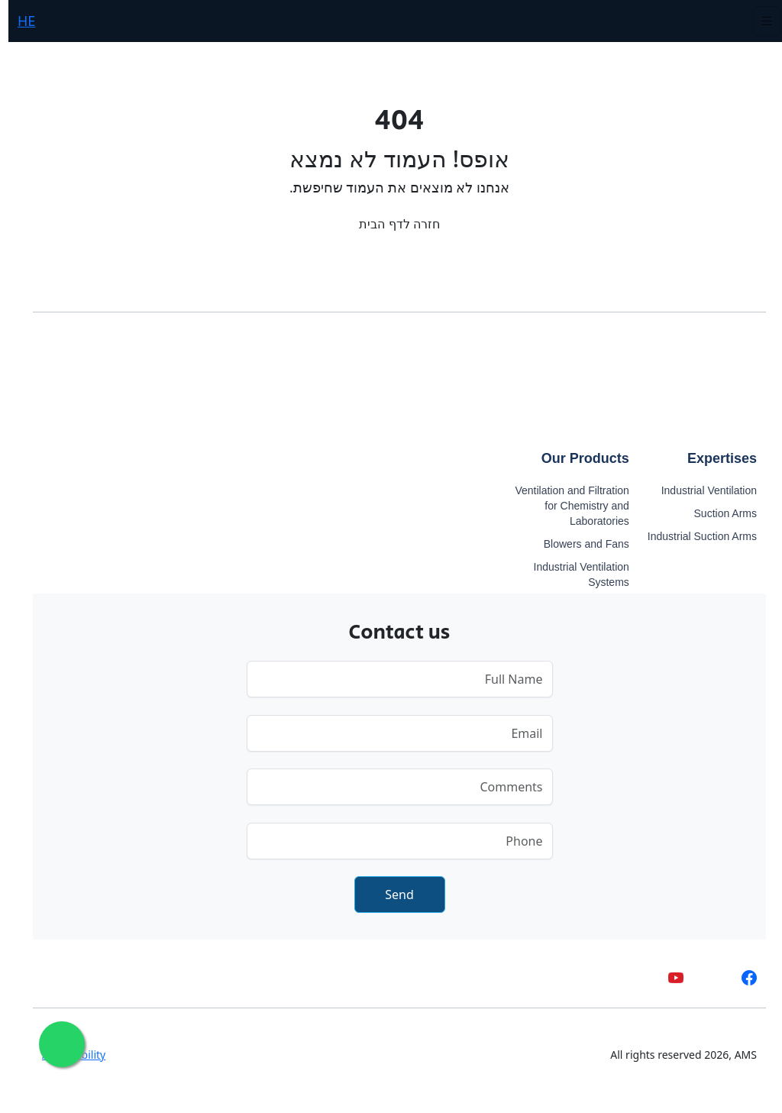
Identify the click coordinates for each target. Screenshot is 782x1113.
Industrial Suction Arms (693, 536)
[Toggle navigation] (758, 21)
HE (18, 20)
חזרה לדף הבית (391, 223)
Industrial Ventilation (700, 490)
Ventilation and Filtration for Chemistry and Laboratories (563, 505)
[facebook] (740, 977)
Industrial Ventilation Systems (573, 574)
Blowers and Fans (578, 544)
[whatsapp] (704, 977)
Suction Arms (717, 513)
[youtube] (667, 977)
